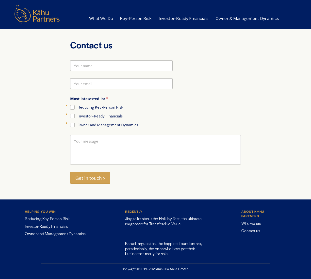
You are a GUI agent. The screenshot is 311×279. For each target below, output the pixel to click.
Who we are (251, 223)
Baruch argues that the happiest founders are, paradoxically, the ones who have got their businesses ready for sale (163, 248)
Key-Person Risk (135, 18)
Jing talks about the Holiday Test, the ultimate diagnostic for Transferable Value (163, 221)
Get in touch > (90, 177)
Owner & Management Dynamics (246, 18)
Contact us (250, 230)
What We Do (101, 18)
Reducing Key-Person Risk (100, 107)
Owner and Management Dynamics (108, 125)
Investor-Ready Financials (184, 18)
